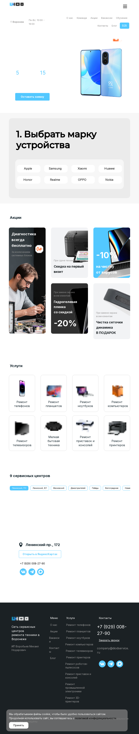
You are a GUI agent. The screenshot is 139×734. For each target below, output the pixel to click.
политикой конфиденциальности (95, 718)
